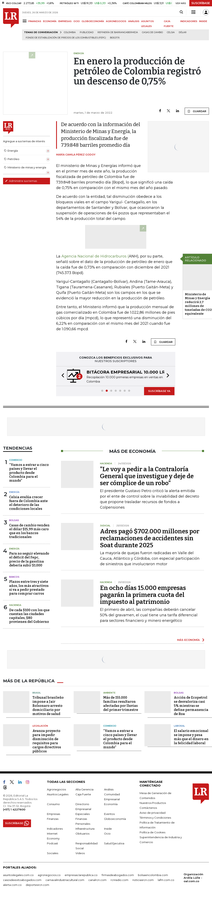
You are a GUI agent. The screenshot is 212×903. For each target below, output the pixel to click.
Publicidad (86, 32)
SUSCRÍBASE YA (159, 391)
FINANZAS (34, 21)
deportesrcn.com (37, 884)
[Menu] (25, 21)
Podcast (52, 843)
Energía (14, 492)
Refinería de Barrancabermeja (118, 32)
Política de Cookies (152, 832)
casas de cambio (152, 32)
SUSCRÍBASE (200, 3)
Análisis (108, 789)
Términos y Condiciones (155, 817)
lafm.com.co (166, 880)
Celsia (171, 32)
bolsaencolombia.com (153, 875)
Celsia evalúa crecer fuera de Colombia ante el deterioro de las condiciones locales (28, 503)
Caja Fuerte (83, 794)
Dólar (182, 32)
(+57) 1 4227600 (14, 809)
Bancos (14, 576)
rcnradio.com (119, 880)
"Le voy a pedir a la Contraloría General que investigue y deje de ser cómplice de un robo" (147, 476)
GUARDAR (196, 111)
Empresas (53, 814)
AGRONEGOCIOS (116, 21)
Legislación (40, 725)
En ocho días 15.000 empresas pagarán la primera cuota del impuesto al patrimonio (143, 594)
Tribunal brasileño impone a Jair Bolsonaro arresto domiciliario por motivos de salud (48, 706)
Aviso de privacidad (152, 812)
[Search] (181, 12)
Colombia (70, 32)
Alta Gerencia (84, 789)
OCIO (76, 21)
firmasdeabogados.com (118, 875)
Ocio (107, 833)
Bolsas (14, 520)
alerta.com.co (12, 884)
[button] (61, 376)
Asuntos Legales (57, 794)
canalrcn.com (97, 880)
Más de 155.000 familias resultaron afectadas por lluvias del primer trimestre (120, 704)
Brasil (36, 692)
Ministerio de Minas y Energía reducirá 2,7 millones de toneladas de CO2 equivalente (198, 304)
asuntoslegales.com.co (18, 875)
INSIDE (203, 21)
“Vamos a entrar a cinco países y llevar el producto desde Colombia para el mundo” (29, 472)
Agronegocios (56, 789)
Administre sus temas (21, 180)
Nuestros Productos (153, 803)
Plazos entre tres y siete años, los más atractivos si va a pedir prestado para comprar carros (29, 587)
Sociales (52, 853)
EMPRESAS (65, 21)
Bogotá (115, 37)
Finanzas (52, 818)
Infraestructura (84, 828)
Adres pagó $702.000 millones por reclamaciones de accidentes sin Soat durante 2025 (149, 538)
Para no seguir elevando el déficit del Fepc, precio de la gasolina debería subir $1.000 (29, 559)
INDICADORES (188, 21)
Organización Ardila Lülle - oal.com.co (193, 878)
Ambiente (109, 692)
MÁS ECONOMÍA (188, 639)
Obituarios (82, 833)
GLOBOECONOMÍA (93, 21)
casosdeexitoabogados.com (22, 880)
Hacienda (15, 605)
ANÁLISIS (133, 21)
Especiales (82, 814)
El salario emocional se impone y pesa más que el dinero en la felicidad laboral (191, 737)
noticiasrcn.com (143, 880)
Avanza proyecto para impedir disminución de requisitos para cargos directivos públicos (46, 741)
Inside (108, 828)
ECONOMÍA (50, 21)
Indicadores (55, 828)
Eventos (109, 814)
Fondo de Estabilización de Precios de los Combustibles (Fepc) (66, 37)
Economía (111, 804)
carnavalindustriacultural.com (65, 880)
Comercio (15, 460)
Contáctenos (148, 807)
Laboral (179, 725)
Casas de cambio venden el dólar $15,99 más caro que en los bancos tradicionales (29, 531)
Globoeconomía (115, 818)
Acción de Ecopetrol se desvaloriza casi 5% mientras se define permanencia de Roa (191, 706)
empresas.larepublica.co (81, 875)
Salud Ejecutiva (114, 843)
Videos (80, 853)
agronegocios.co (49, 875)
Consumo (53, 804)
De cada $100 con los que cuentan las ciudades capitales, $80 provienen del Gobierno (29, 616)
